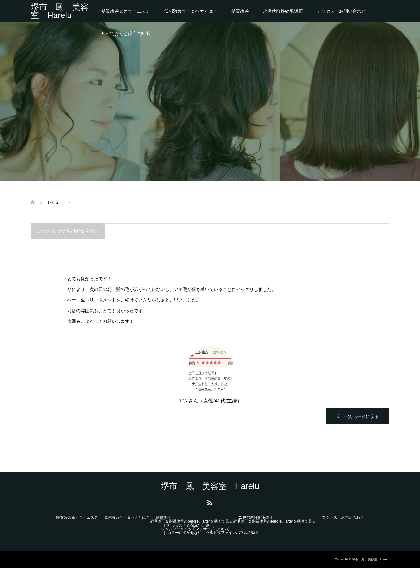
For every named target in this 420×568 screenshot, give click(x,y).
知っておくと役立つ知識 (125, 33)
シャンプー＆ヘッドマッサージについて (195, 529)
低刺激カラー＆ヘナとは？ (190, 11)
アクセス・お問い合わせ (341, 11)
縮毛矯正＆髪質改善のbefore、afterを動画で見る (191, 521)
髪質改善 (240, 11)
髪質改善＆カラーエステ (125, 11)
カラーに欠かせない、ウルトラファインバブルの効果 (213, 533)
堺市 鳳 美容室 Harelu (60, 11)
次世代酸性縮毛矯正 (283, 11)
